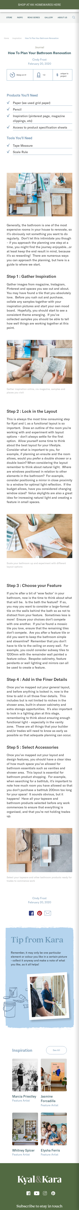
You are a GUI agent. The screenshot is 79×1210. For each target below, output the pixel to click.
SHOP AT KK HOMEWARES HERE (39, 4)
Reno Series (34, 17)
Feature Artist (21, 1100)
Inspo (20, 17)
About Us (62, 17)
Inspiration (17, 38)
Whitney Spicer (23, 1150)
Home (6, 38)
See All (56, 1050)
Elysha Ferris (50, 1150)
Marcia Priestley (24, 1096)
